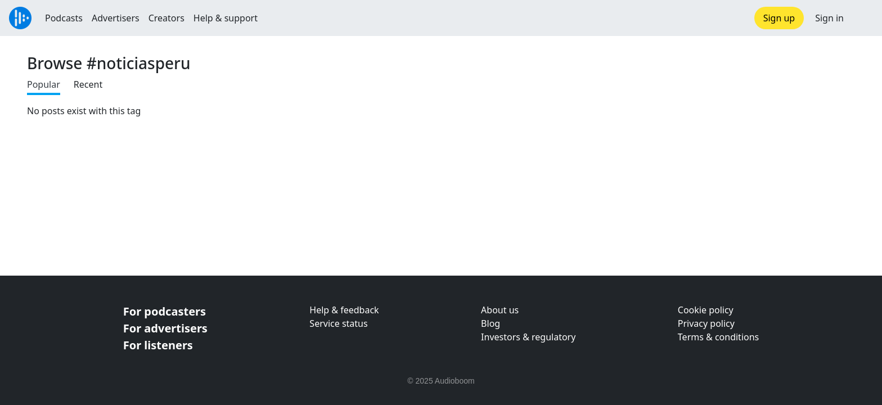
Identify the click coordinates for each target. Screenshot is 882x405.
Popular (43, 84)
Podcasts (64, 18)
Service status (338, 323)
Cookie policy (706, 310)
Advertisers (116, 18)
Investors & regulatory (528, 337)
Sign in (829, 18)
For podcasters (164, 311)
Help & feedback (344, 310)
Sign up (779, 18)
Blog (490, 323)
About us (500, 310)
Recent (88, 84)
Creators (166, 18)
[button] (863, 18)
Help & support (226, 18)
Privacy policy (706, 323)
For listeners (158, 345)
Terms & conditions (718, 337)
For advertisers (165, 328)
